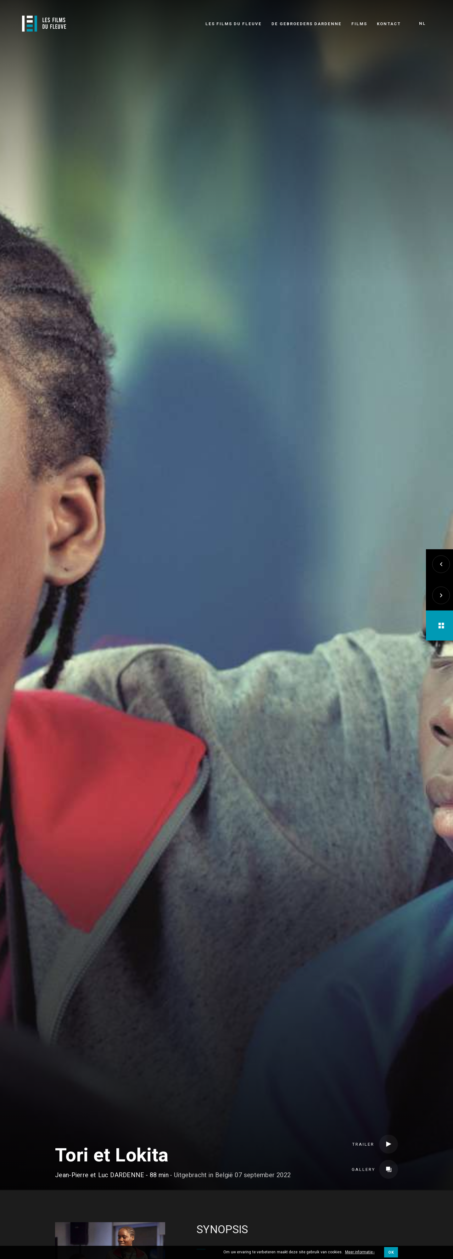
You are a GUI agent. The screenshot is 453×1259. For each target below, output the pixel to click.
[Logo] (44, 23)
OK (391, 1252)
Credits (135, 1176)
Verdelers (244, 1176)
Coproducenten (187, 1176)
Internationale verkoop (315, 1176)
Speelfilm (230, 1125)
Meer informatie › (360, 1252)
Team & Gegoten (81, 1176)
